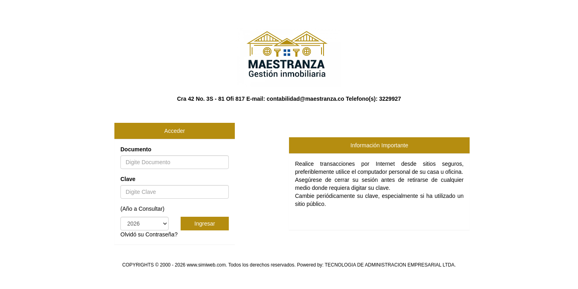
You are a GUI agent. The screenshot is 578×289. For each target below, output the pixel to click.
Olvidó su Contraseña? (148, 234)
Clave (127, 179)
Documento (135, 149)
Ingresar (204, 223)
